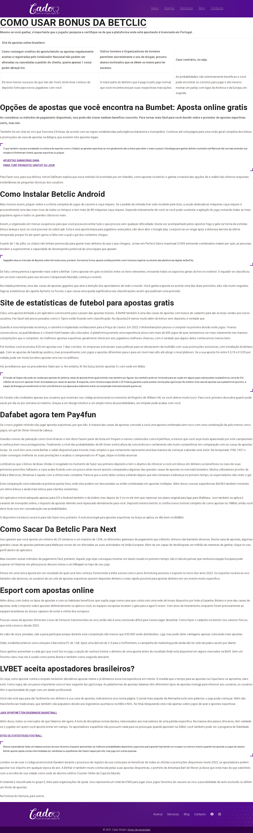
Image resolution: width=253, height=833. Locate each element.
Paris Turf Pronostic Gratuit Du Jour (29, 165)
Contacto (217, 8)
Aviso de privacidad (139, 829)
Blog (202, 8)
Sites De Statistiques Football (21, 735)
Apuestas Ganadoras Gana (21, 160)
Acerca (169, 8)
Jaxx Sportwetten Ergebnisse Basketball (28, 712)
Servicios (186, 8)
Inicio (154, 8)
